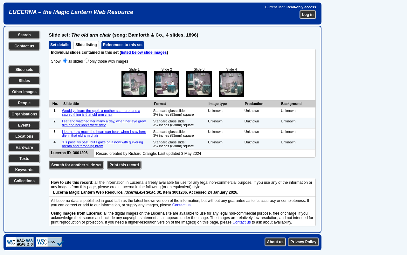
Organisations (24, 114)
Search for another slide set (76, 165)
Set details (59, 45)
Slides (24, 81)
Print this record (124, 165)
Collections (24, 181)
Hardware (24, 147)
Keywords (24, 170)
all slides (75, 61)
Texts (24, 158)
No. (55, 104)
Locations (24, 136)
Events (24, 125)
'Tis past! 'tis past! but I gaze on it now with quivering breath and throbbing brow (102, 144)
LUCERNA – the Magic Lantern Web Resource (71, 12)
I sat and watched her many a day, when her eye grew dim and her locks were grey (104, 123)
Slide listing (86, 45)
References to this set (123, 45)
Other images (24, 92)
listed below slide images (144, 52)
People (24, 103)
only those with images (109, 61)
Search (24, 35)
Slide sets (24, 69)
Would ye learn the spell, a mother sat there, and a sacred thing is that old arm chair (101, 112)
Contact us (24, 46)
